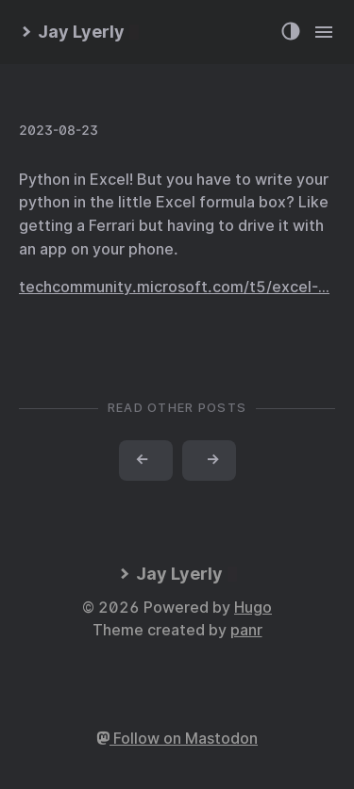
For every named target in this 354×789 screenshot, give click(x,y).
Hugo (253, 607)
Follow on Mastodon (177, 739)
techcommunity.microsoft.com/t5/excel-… (174, 287)
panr (246, 630)
